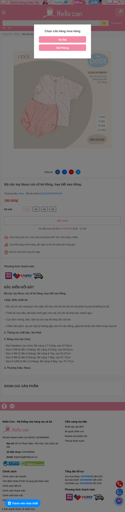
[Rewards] (23, 503)
